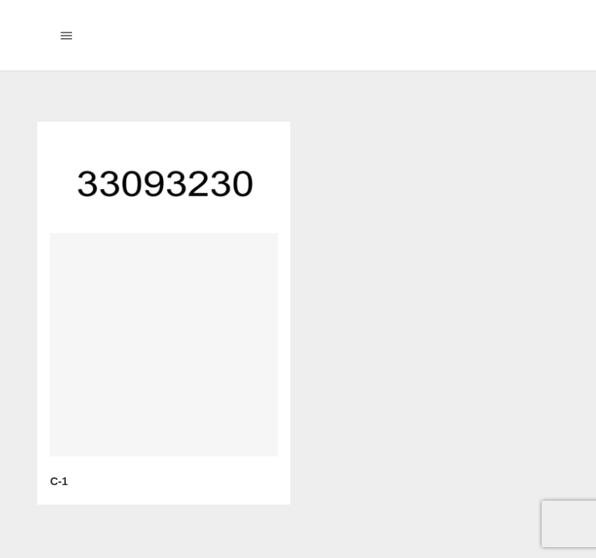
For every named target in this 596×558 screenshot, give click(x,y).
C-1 (59, 481)
